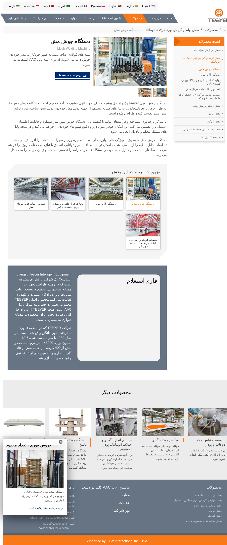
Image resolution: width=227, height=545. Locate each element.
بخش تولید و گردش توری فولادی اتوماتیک (169, 30)
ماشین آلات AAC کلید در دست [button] (101, 18)
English (145, 6)
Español (77, 6)
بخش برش (211, 113)
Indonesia (28, 6)
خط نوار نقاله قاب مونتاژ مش (28, 205)
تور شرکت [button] (38, 18)
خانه (166, 18)
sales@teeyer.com (52, 523)
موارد (71, 18)
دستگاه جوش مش (140, 203)
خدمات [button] (57, 18)
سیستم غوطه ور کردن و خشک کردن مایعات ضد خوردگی (140, 243)
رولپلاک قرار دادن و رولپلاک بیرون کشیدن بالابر (65, 205)
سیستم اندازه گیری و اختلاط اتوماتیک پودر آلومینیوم (114, 444)
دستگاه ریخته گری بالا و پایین (66, 442)
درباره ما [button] (153, 18)
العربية (61, 6)
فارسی (11, 6)
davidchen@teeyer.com (51, 528)
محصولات (208, 30)
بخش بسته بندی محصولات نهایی (199, 129)
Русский (95, 6)
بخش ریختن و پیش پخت (203, 105)
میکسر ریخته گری (162, 440)
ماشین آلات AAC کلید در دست (102, 487)
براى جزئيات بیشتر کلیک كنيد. (43, 507)
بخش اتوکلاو (210, 121)
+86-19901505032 (53, 517)
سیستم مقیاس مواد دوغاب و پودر (207, 442)
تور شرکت (118, 510)
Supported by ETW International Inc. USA (113, 541)
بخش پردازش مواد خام (204, 49)
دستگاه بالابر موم (103, 203)
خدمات (121, 503)
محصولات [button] (133, 18)
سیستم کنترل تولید (207, 137)
